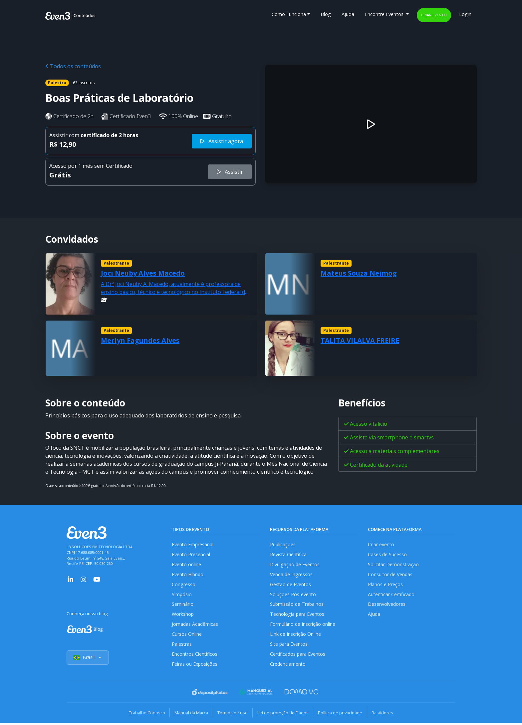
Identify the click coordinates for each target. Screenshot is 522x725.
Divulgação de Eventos (295, 565)
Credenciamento (288, 666)
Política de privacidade (342, 715)
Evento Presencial (191, 555)
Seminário (182, 605)
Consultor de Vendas (391, 575)
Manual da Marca (189, 715)
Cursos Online (187, 636)
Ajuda (348, 14)
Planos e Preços (385, 585)
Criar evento (434, 14)
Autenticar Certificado (392, 595)
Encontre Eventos (385, 14)
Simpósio (182, 595)
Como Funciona (289, 14)
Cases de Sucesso (387, 555)
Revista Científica (288, 555)
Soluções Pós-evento (293, 595)
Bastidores (386, 715)
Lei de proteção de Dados (283, 715)
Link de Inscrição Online (295, 636)
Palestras (182, 646)
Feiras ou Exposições (195, 666)
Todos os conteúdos (73, 66)
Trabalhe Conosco (143, 715)
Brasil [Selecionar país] (88, 660)
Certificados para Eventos (298, 656)
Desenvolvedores (387, 605)
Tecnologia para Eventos (297, 615)
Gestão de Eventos (291, 585)
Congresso (183, 585)
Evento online (186, 565)
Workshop (183, 615)
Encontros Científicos (195, 656)
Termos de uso (232, 715)
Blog (326, 14)
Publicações (283, 544)
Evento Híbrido (188, 575)
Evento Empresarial (193, 544)
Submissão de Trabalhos (297, 605)
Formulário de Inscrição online (303, 626)
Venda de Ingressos (292, 575)
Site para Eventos (289, 646)
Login (465, 14)
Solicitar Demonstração (393, 565)
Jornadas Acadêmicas (195, 626)
